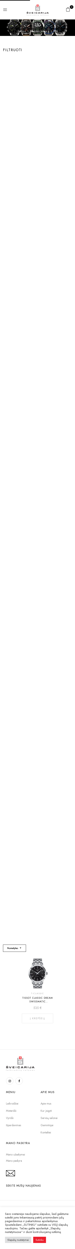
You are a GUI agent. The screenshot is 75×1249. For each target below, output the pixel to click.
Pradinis (22, 31)
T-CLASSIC (37, 993)
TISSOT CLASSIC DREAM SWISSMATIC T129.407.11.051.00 (37, 1001)
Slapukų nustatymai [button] (18, 1240)
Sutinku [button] (40, 1240)
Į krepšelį (37, 1018)
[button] (68, 9)
